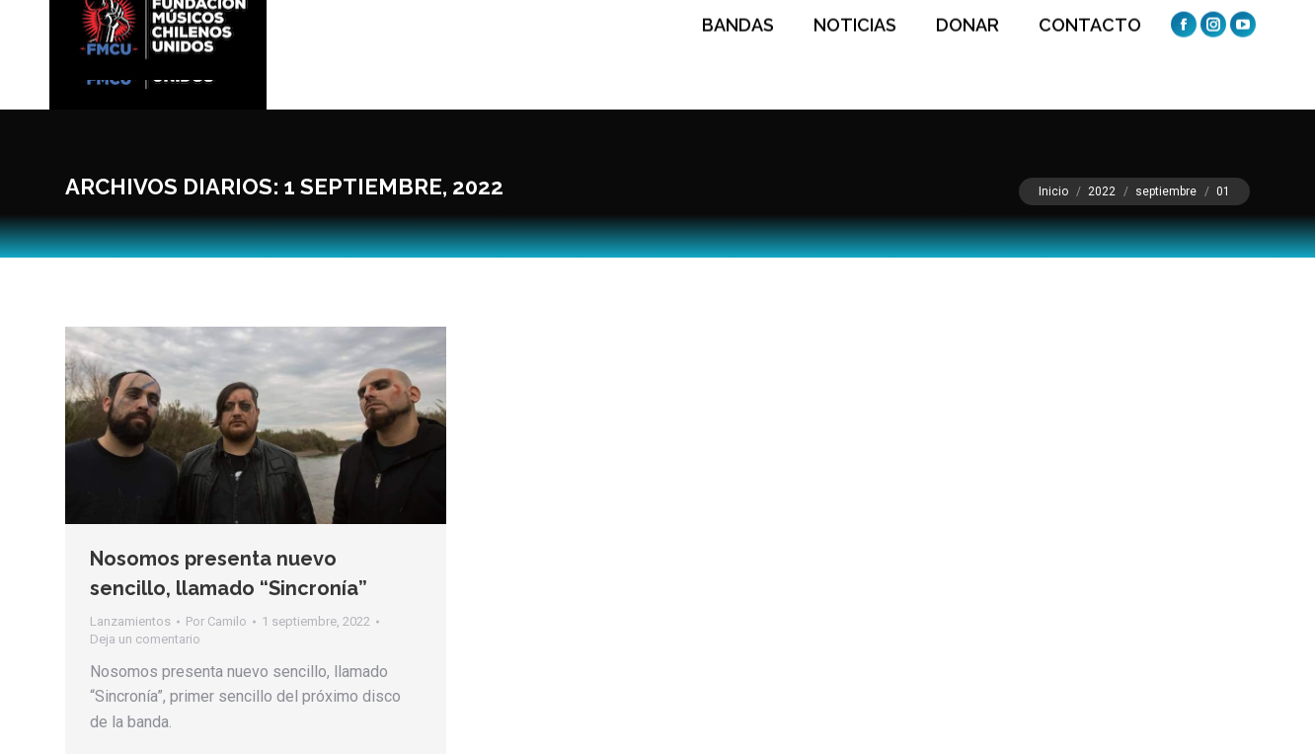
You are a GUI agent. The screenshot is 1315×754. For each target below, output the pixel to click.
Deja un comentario (145, 639)
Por (216, 621)
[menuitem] (733, 55)
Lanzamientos (130, 621)
